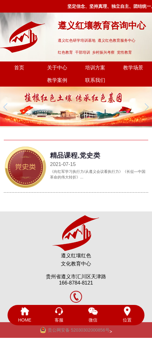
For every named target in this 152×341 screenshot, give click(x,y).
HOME (25, 314)
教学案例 (57, 80)
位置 (127, 314)
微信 (93, 314)
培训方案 (95, 67)
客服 (59, 314)
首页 (19, 67)
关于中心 (57, 67)
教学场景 (133, 67)
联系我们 (95, 80)
